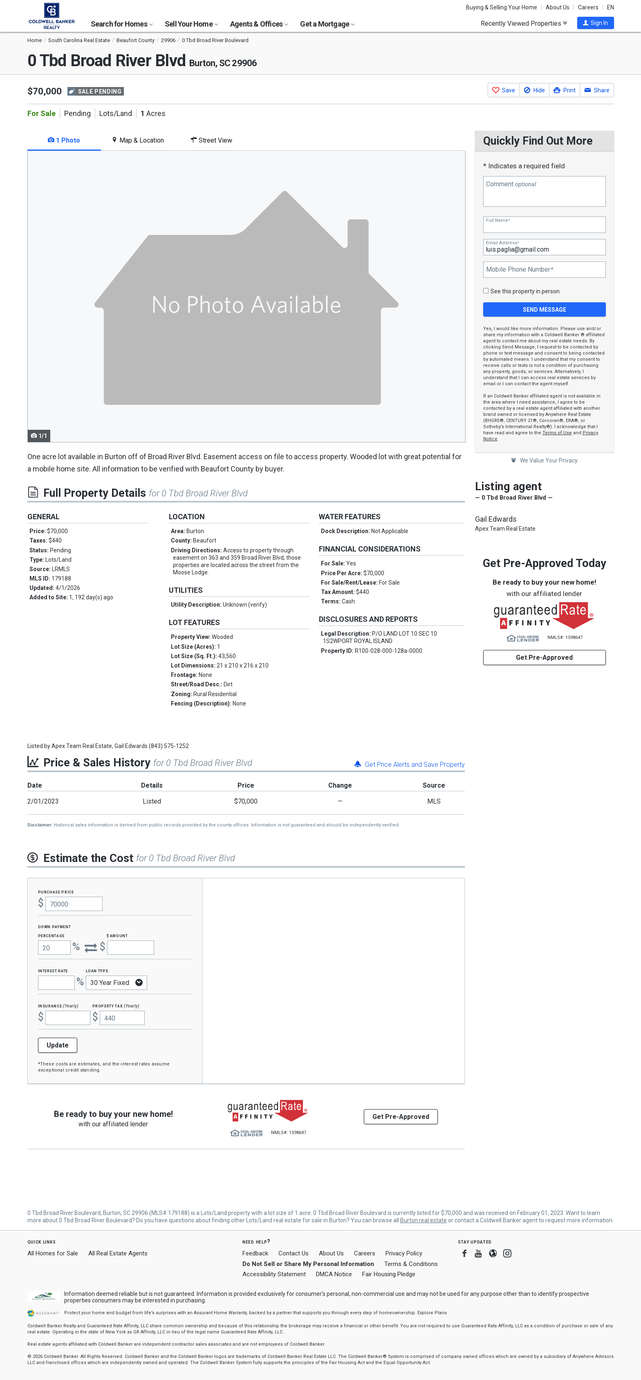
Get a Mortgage (327, 24)
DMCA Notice (334, 1274)
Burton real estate (423, 1220)
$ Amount (117, 935)
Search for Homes (122, 24)
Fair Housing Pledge (388, 1274)
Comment (511, 184)
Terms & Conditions (411, 1264)
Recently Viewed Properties (524, 23)
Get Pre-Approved (544, 657)
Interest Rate (53, 970)
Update (58, 1045)
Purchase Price (56, 892)
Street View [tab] (211, 140)
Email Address (502, 243)
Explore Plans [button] (432, 1312)
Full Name (498, 220)
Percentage (51, 935)
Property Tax (115, 1006)
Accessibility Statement (274, 1274)
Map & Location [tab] (137, 140)
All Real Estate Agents (118, 1253)
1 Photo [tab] (64, 140)
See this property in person (525, 291)
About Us (557, 7)
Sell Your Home (191, 24)
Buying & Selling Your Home (501, 7)
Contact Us (293, 1253)
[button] (595, 23)
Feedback (255, 1253)
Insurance (58, 1006)
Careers (588, 7)
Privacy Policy (403, 1253)
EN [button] (610, 7)
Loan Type (97, 970)
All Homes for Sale (52, 1253)
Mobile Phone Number (519, 269)
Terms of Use (557, 432)
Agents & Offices (259, 24)
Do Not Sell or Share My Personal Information (308, 1264)
